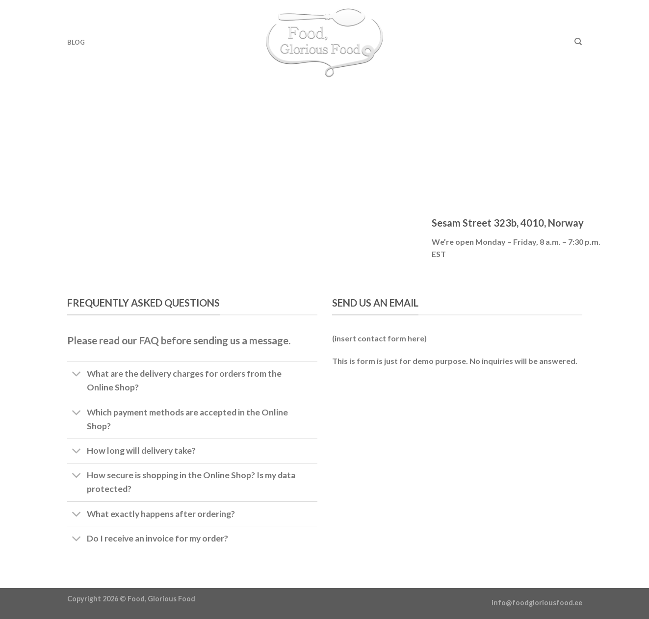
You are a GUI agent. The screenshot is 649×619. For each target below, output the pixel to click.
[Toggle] (76, 375)
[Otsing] (578, 41)
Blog (76, 42)
